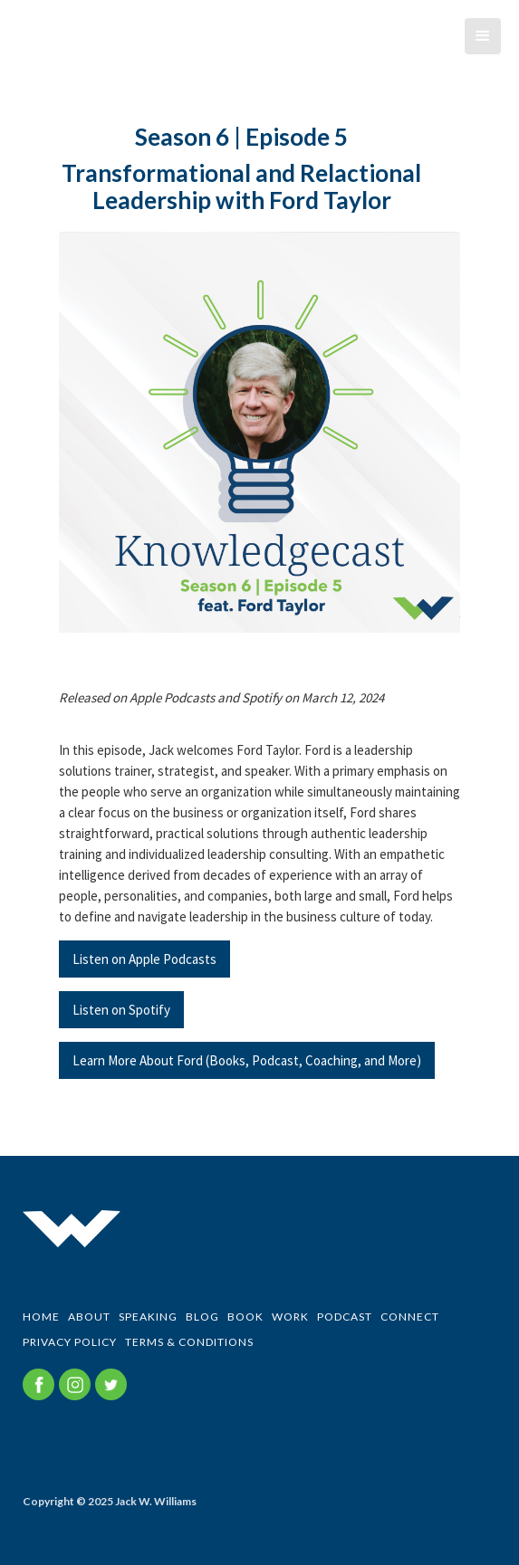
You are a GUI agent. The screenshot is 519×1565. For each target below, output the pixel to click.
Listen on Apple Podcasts (144, 959)
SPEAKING (148, 1316)
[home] (13, 49)
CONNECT (409, 1316)
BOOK (245, 1316)
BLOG (202, 1316)
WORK (290, 1316)
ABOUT (89, 1316)
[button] (483, 36)
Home (41, 1316)
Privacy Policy (70, 1342)
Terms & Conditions (189, 1342)
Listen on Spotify (121, 1009)
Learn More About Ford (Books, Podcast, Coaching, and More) (246, 1060)
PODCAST (344, 1316)
